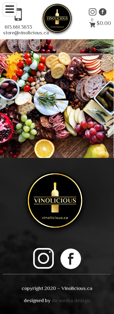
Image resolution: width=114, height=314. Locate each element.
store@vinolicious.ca (26, 33)
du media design (71, 300)
